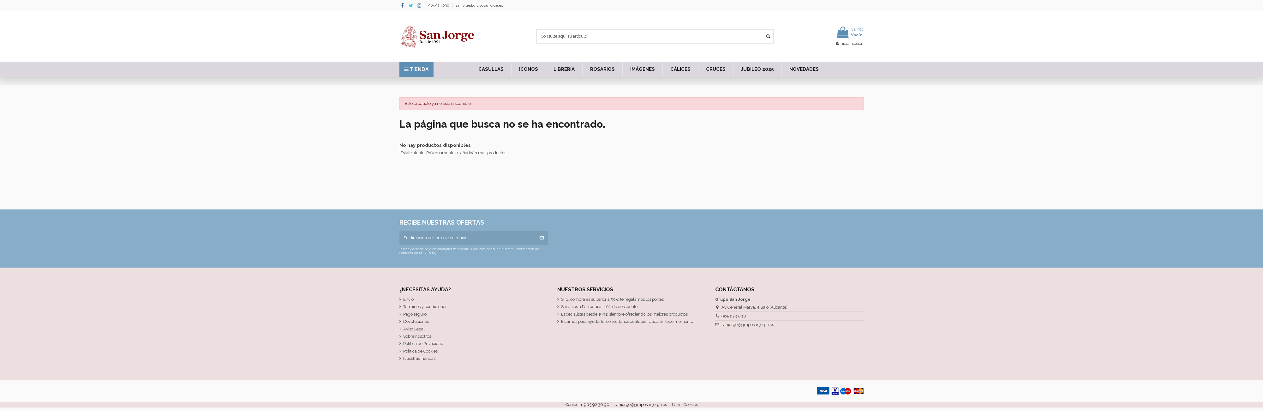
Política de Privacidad (423, 343)
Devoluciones (416, 321)
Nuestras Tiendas (419, 358)
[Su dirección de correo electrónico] (467, 238)
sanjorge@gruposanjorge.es (479, 5)
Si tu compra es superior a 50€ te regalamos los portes (612, 299)
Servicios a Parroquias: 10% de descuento (599, 306)
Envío (408, 299)
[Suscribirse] (542, 238)
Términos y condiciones (425, 306)
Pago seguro (415, 314)
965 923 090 (439, 5)
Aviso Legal (414, 329)
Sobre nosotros (417, 336)
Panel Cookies (685, 404)
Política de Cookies (420, 351)
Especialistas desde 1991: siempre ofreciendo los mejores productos (624, 314)
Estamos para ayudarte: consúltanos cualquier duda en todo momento (627, 321)
